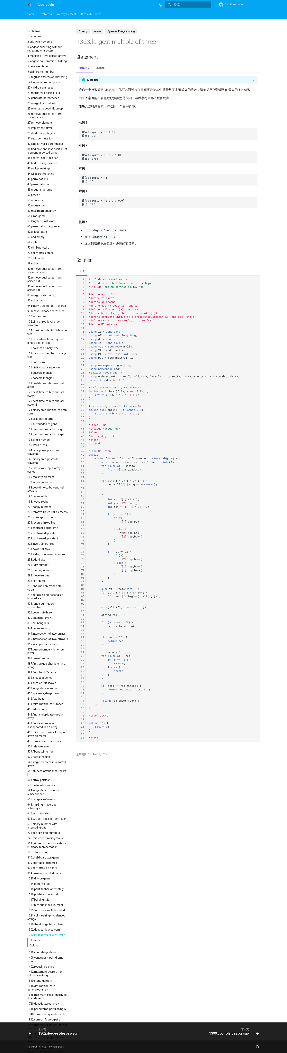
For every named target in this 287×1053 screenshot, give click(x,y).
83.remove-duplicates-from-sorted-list (45, 288)
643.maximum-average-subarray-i (42, 806)
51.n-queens (35, 200)
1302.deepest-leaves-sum (43, 929)
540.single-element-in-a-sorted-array (47, 764)
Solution (35, 945)
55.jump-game (36, 216)
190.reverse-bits (37, 496)
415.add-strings (37, 709)
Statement (36, 940)
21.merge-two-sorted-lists (43, 92)
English (100, 67)
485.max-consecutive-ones (44, 741)
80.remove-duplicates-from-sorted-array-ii (45, 270)
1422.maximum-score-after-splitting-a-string (45, 973)
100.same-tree (36, 316)
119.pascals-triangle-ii (41, 378)
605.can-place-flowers (41, 799)
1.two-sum (34, 36)
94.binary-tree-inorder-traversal (47, 305)
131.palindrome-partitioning (44, 429)
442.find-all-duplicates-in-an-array (45, 716)
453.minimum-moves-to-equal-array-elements (46, 734)
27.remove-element (39, 122)
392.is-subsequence (39, 677)
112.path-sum (36, 362)
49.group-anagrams (39, 189)
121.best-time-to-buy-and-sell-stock (46, 385)
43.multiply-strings (38, 168)
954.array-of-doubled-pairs (44, 873)
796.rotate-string (37, 852)
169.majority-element (40, 477)
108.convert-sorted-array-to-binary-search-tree (45, 341)
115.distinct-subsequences (44, 367)
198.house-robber (38, 501)
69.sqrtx (32, 242)
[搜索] (188, 4)
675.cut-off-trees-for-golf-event (47, 818)
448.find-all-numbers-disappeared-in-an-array (42, 725)
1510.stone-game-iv (39, 980)
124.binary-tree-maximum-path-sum (47, 411)
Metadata (92, 79)
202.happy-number (39, 506)
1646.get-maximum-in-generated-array (41, 987)
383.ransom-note (38, 658)
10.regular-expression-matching (47, 77)
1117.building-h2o (38, 899)
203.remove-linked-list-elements (47, 512)
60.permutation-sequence (43, 226)
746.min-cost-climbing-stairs (45, 838)
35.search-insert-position (42, 157)
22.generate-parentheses (43, 98)
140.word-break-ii (38, 445)
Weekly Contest (66, 14)
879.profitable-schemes (42, 862)
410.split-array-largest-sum (44, 693)
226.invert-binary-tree (40, 543)
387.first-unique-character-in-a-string (47, 665)
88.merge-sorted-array (41, 295)
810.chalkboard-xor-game (43, 857)
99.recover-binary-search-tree (46, 311)
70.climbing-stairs (38, 247)
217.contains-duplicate (41, 533)
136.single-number (39, 439)
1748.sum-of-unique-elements (46, 1014)
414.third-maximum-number (45, 704)
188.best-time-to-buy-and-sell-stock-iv (46, 489)
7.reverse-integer (38, 66)
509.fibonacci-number (41, 751)
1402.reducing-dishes (40, 966)
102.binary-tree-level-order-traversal (44, 323)
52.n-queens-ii (36, 205)
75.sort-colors (35, 258)
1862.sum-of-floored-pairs (43, 1019)
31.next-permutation (40, 138)
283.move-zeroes (38, 575)
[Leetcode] (30, 5)
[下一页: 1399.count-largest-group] (233, 1031)
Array (97, 31)
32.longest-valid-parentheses (45, 143)
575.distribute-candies (41, 785)
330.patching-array (39, 617)
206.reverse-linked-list (41, 522)
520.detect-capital (38, 756)
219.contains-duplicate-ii (42, 538)
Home (31, 14)
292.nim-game (36, 580)
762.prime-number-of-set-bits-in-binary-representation (46, 845)
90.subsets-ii (35, 300)
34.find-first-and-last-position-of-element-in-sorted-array (47, 150)
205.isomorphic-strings (41, 517)
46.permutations (37, 179)
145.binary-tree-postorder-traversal (43, 461)
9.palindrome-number (40, 71)
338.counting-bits (38, 623)
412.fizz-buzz (36, 698)
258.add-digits (36, 559)
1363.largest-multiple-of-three (46, 934)
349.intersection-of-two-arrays (46, 633)
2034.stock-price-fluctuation (44, 1042)
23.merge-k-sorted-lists (42, 103)
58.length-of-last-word (41, 221)
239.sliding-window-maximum (46, 554)
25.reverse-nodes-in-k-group (45, 108)
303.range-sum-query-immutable (41, 605)
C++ (81, 271)
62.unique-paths (37, 231)
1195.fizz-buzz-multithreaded (46, 910)
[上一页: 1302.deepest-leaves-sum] (55, 1031)
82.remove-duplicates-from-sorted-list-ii (45, 279)
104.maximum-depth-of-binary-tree (47, 332)
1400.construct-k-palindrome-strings (45, 959)
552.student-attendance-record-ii (47, 772)
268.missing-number (40, 570)
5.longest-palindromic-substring (47, 61)
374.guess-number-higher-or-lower (45, 651)
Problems (46, 14)
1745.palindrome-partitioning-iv (46, 1008)
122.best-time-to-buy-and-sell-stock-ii (46, 394)
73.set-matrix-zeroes (40, 252)
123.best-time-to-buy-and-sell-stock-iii (46, 402)
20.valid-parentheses (40, 87)
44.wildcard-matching (40, 173)
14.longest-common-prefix (43, 82)
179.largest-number (39, 482)
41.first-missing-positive (42, 163)
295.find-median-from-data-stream (45, 587)
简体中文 (84, 67)
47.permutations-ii (38, 184)
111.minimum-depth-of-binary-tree (46, 355)
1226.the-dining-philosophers (45, 924)
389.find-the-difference (42, 672)
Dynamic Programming (121, 31)
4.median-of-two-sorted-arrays (46, 55)
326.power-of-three (39, 612)
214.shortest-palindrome (42, 527)
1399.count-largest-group (43, 952)
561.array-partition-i (39, 780)
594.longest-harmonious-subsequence (43, 792)
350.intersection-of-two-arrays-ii (47, 638)
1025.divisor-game (38, 878)
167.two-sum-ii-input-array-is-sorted (46, 470)
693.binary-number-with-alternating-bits (42, 825)
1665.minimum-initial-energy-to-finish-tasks (47, 996)
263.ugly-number (38, 564)
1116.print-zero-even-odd (43, 894)
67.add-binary (35, 237)
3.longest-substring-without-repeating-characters (45, 48)
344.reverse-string (38, 628)
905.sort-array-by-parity (42, 867)
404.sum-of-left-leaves (41, 683)
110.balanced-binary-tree (43, 348)
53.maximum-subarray (41, 210)
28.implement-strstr (39, 127)
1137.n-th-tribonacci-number (45, 904)
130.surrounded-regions (42, 424)
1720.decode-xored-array (43, 1003)
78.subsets (34, 263)
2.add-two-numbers (39, 41)
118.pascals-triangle (39, 372)
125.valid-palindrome (40, 418)
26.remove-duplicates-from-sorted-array (45, 115)
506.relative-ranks (38, 746)
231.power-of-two (38, 549)
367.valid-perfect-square (42, 644)
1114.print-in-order (39, 883)
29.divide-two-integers (41, 133)
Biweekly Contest (92, 14)
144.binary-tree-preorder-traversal (43, 452)
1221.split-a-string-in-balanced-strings (46, 917)
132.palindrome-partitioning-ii (45, 434)
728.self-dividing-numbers (43, 832)
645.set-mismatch (38, 813)
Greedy (83, 31)
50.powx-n (33, 194)
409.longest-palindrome (42, 688)
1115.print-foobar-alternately (45, 889)
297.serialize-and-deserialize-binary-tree (45, 596)
